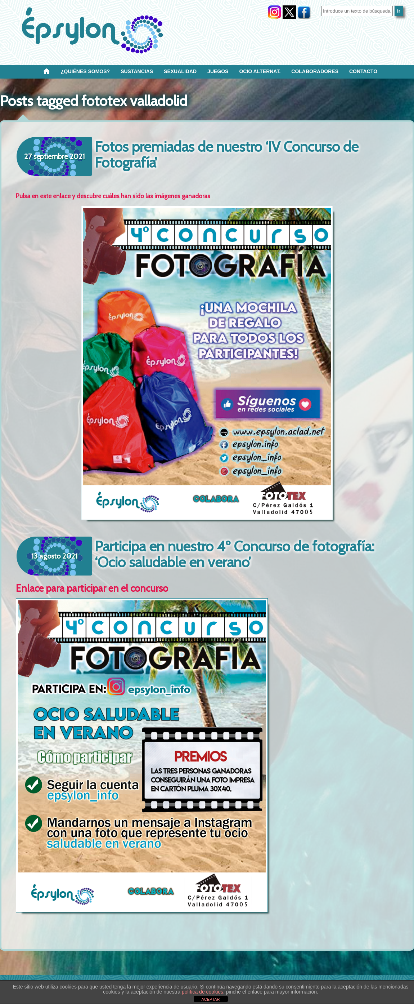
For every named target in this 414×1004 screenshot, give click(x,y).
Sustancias (137, 71)
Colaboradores (314, 71)
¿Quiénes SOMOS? (85, 71)
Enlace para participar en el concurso (92, 588)
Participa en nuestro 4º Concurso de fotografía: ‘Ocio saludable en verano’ (234, 554)
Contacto (363, 71)
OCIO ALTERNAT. (259, 71)
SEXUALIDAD (180, 71)
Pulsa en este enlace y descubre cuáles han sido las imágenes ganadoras (113, 196)
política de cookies (202, 992)
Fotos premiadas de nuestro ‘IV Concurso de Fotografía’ (227, 154)
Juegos (217, 71)
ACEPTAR (210, 999)
